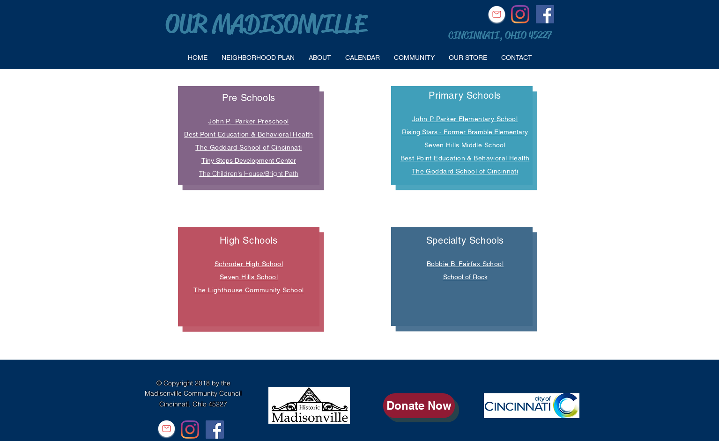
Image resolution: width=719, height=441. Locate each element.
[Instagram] (520, 14)
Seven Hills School (249, 277)
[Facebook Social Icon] (545, 14)
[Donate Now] (419, 405)
